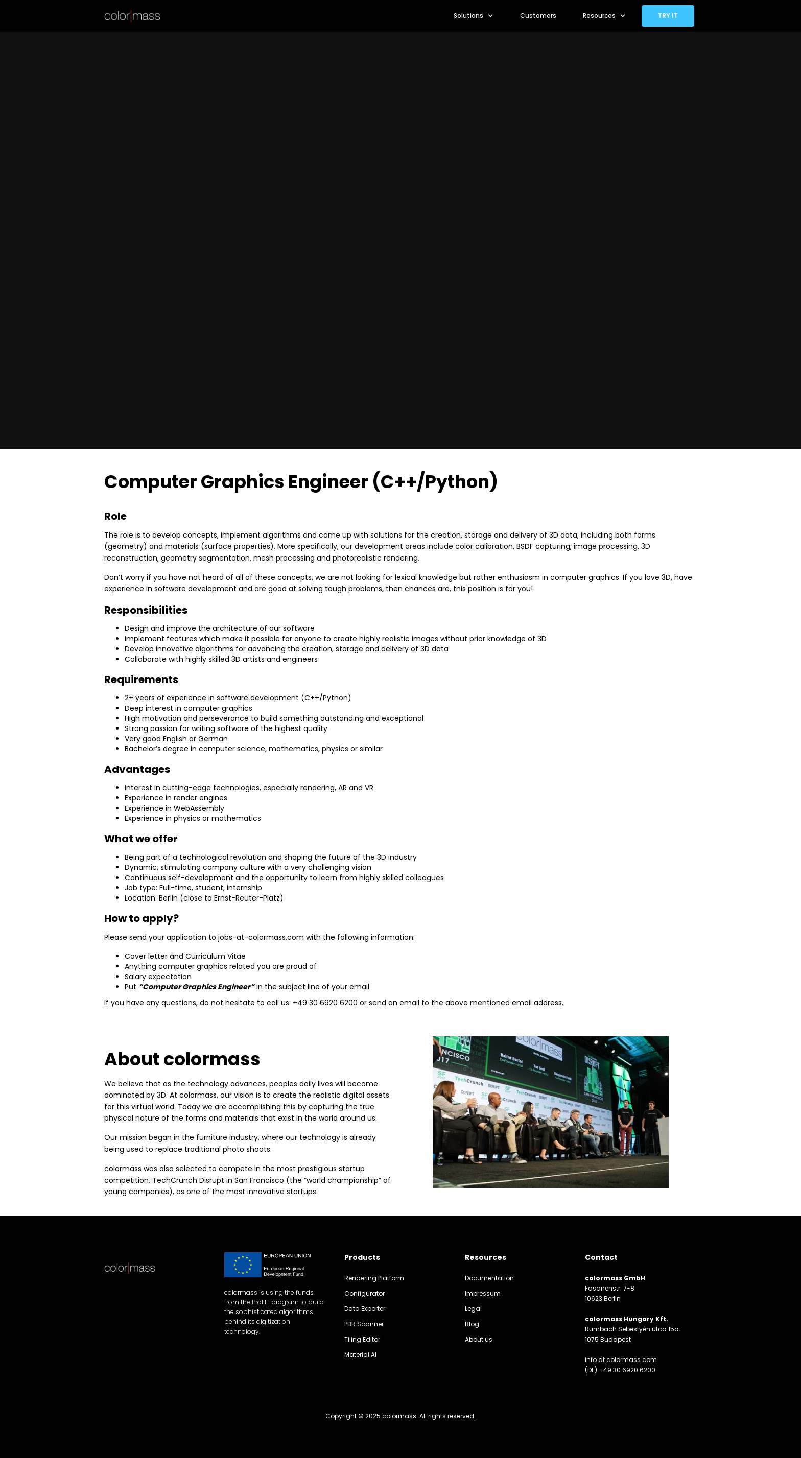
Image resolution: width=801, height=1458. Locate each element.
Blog (472, 1324)
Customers (538, 15)
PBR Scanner (364, 1324)
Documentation (489, 1278)
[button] (473, 16)
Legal (473, 1308)
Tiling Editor (362, 1339)
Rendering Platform (374, 1278)
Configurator (364, 1293)
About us (478, 1339)
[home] (132, 16)
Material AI (360, 1354)
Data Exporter (364, 1308)
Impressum (483, 1293)
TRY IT (668, 15)
